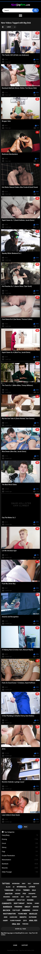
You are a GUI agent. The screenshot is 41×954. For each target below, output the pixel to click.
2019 (25, 920)
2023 (22, 897)
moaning (6, 897)
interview (15, 883)
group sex (21, 900)
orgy (23, 883)
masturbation (9, 914)
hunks (37, 903)
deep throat (19, 903)
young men (22, 914)
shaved (36, 907)
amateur (9, 894)
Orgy (20, 851)
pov (24, 894)
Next (25, 827)
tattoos (6, 884)
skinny (34, 897)
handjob (15, 897)
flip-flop (16, 910)
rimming (26, 910)
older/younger (15, 920)
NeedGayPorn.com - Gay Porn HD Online (19, 950)
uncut (27, 907)
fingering (18, 907)
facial (29, 903)
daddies (17, 893)
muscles (33, 914)
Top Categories (9, 832)
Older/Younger (20, 872)
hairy (5, 921)
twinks (26, 890)
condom (35, 910)
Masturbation (20, 860)
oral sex (16, 924)
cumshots (6, 903)
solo (34, 890)
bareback (7, 907)
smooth (23, 917)
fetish (18, 890)
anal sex (33, 920)
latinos (32, 887)
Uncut (20, 843)
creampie (31, 893)
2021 (29, 883)
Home (15, 945)
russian (36, 883)
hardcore (13, 917)
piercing (25, 924)
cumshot (11, 900)
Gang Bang (20, 835)
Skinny (20, 847)
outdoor (33, 917)
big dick (6, 910)
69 (13, 887)
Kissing (20, 839)
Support (25, 945)
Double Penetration (20, 856)
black (8, 887)
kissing (30, 900)
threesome (8, 890)
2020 (5, 917)
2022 (28, 897)
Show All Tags (20, 929)
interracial (21, 887)
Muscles (20, 868)
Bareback (20, 864)
